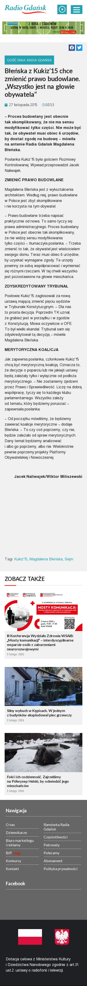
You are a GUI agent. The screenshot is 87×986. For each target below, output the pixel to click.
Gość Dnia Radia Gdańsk (29, 60)
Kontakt (12, 868)
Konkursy (13, 860)
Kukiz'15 (20, 559)
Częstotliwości (56, 837)
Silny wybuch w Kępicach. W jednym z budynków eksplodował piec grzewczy (39, 712)
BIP (9, 853)
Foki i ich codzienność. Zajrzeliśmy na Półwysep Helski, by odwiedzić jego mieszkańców (38, 781)
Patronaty (52, 845)
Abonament (53, 860)
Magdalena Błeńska (46, 559)
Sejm (69, 559)
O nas (10, 824)
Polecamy (51, 853)
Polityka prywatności (60, 868)
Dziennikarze (16, 832)
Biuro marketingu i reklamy (20, 842)
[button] (72, 48)
